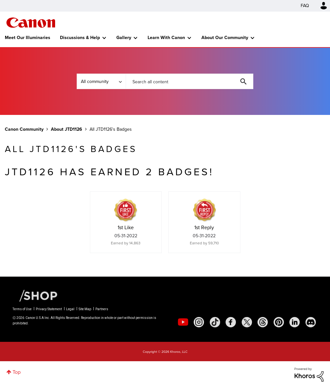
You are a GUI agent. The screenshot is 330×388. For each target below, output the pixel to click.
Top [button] (17, 372)
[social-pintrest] (279, 322)
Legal (70, 309)
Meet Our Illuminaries (27, 37)
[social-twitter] (247, 322)
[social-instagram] (199, 322)
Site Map (85, 309)
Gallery (123, 37)
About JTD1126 (66, 129)
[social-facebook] (231, 322)
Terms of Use (22, 309)
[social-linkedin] (294, 322)
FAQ (305, 5)
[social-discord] (311, 322)
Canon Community (30, 22)
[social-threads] (262, 322)
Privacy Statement (49, 309)
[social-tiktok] (215, 322)
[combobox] (189, 81)
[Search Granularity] (101, 81)
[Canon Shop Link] (35, 295)
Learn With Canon (166, 37)
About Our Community (224, 37)
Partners (101, 309)
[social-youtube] (183, 322)
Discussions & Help (80, 37)
